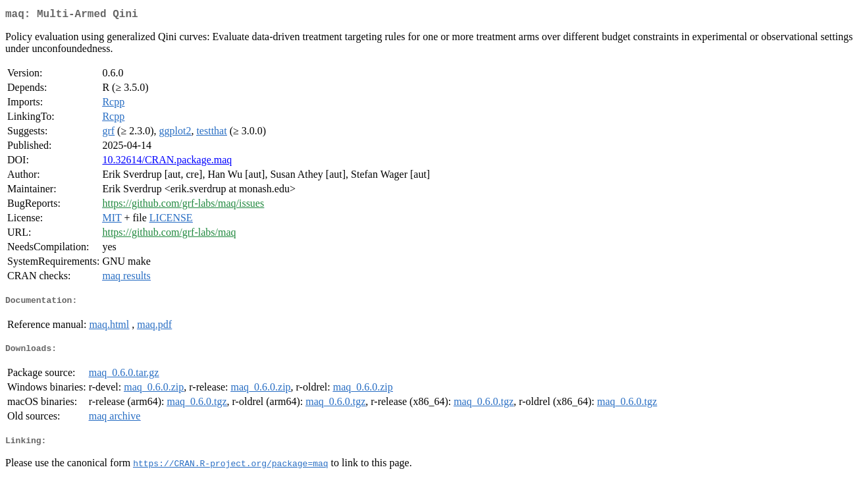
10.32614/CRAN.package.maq (167, 162)
